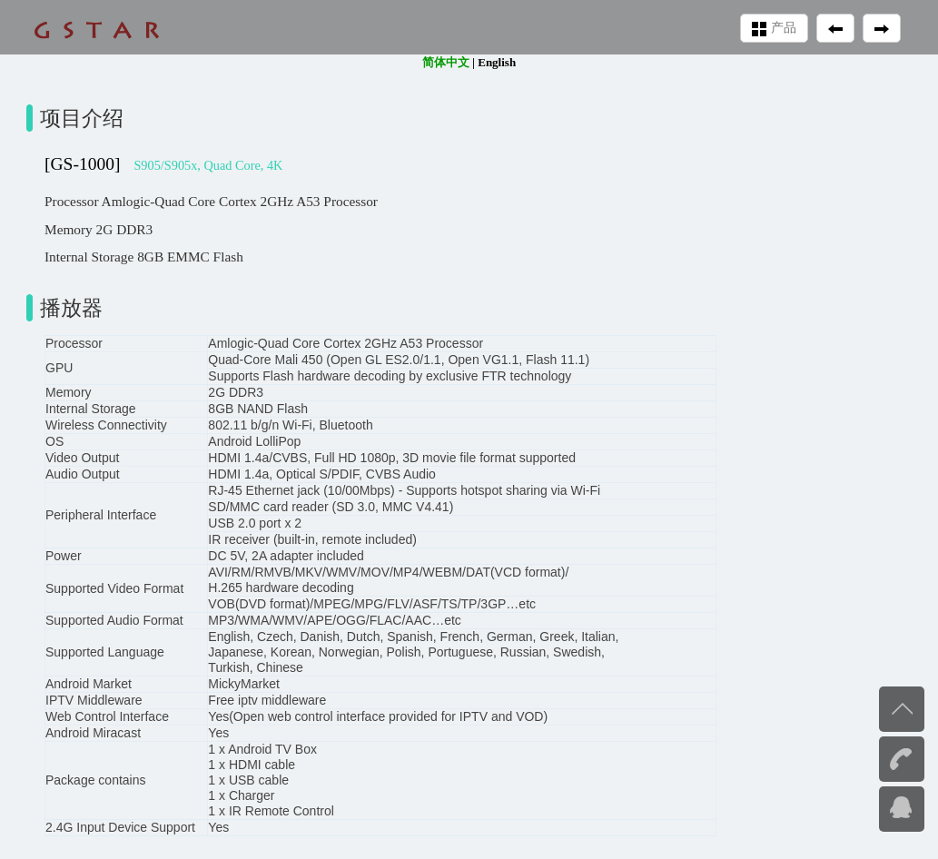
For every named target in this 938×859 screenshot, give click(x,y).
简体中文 (445, 62)
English (497, 62)
